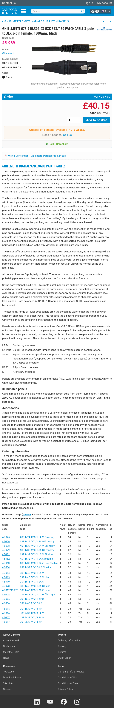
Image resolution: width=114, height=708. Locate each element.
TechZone (8, 671)
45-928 (6, 545)
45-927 (6, 617)
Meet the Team (11, 652)
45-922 (6, 554)
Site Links (8, 683)
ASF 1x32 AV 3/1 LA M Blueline (36, 554)
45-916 (6, 613)
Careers (7, 689)
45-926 (6, 541)
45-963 (6, 563)
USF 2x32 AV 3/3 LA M (32, 613)
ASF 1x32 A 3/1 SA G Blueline (35, 567)
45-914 (6, 573)
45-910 (6, 581)
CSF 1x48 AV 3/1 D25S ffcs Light (37, 594)
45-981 (27, 514)
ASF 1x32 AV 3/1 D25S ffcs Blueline (39, 563)
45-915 (6, 608)
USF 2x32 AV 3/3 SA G (32, 617)
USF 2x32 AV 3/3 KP (31, 621)
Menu (23, 11)
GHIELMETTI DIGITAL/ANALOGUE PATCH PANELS (33, 166)
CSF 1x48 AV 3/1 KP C (32, 599)
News (6, 657)
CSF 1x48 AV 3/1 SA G (32, 581)
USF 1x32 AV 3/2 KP (31, 608)
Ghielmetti (8, 53)
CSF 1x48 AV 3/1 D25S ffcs (35, 590)
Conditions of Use (67, 677)
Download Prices (12, 677)
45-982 (38, 514)
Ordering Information (69, 640)
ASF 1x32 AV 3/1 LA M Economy (37, 545)
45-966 (6, 603)
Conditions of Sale (68, 683)
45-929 (6, 550)
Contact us (9, 3)
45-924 (6, 594)
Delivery (105, 96)
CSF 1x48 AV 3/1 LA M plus (34, 577)
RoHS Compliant (57, 144)
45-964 (6, 567)
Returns (62, 652)
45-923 (6, 586)
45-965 (6, 599)
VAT (95, 96)
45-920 (14, 590)
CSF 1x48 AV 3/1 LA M (32, 573)
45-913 (6, 577)
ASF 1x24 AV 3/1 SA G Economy (37, 541)
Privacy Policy (65, 689)
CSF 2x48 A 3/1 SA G (31, 603)
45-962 (6, 558)
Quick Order (64, 657)
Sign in (89, 3)
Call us (67, 135)
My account (104, 3)
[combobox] (58, 11)
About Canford (11, 640)
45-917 (6, 621)
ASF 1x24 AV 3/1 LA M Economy (37, 537)
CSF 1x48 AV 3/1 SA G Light (35, 586)
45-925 (6, 537)
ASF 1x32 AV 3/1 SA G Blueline (36, 558)
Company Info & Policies (71, 671)
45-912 (6, 590)
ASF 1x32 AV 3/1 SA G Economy (37, 550)
